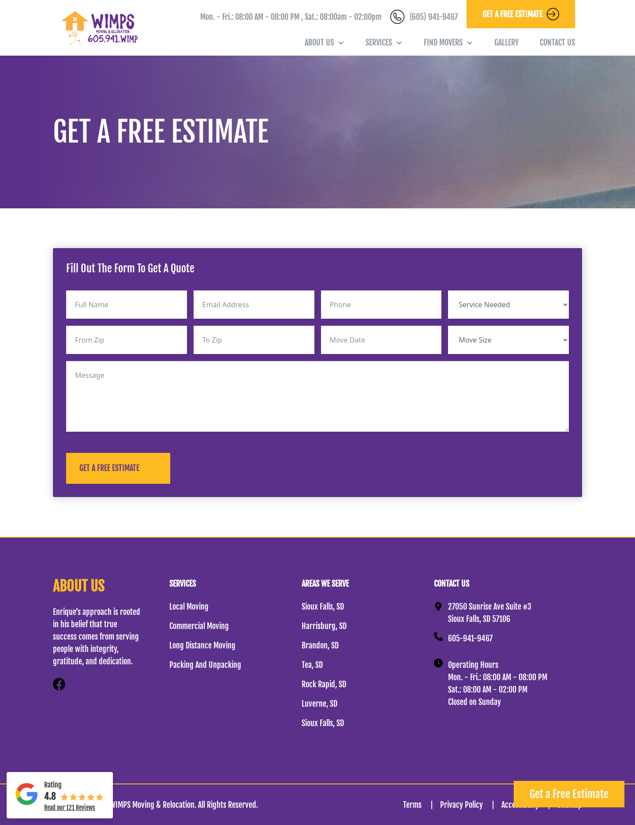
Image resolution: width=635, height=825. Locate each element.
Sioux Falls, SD (323, 606)
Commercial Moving (199, 626)
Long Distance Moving (202, 645)
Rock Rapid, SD (324, 684)
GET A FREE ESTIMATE (109, 468)
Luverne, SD (319, 703)
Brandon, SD (320, 645)
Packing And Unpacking (205, 665)
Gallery (506, 42)
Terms (421, 805)
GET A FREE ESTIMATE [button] (520, 14)
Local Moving (189, 606)
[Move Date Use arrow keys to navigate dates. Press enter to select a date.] (381, 340)
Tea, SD (312, 665)
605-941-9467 (470, 638)
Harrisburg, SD (324, 626)
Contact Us (557, 42)
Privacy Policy (470, 805)
